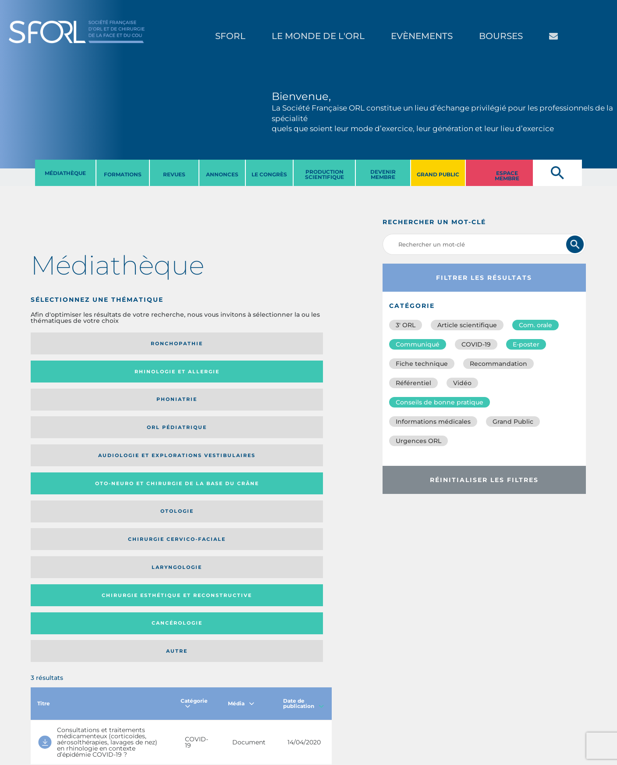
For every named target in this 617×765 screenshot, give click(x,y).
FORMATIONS (123, 174)
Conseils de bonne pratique (439, 402)
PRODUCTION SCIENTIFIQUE (324, 174)
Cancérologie (216, 415)
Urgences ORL (418, 441)
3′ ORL (405, 325)
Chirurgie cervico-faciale (281, 378)
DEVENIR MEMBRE (383, 174)
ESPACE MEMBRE (507, 176)
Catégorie (194, 471)
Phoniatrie (215, 343)
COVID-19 (476, 344)
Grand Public (513, 421)
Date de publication (303, 471)
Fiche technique (422, 364)
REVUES (174, 174)
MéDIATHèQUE (65, 173)
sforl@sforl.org (157, 711)
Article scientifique (467, 325)
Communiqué (418, 344)
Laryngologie (65, 415)
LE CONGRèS (269, 174)
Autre (291, 415)
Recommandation (498, 364)
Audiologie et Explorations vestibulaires (63, 378)
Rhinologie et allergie (138, 343)
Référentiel (413, 383)
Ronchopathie (65, 343)
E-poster (526, 344)
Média (241, 471)
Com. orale (535, 325)
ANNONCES (222, 174)
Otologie (216, 378)
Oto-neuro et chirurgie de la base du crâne (137, 378)
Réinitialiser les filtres (484, 480)
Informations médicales (433, 421)
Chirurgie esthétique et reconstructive (140, 415)
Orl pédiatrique (285, 343)
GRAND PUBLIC (438, 174)
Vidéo (462, 383)
